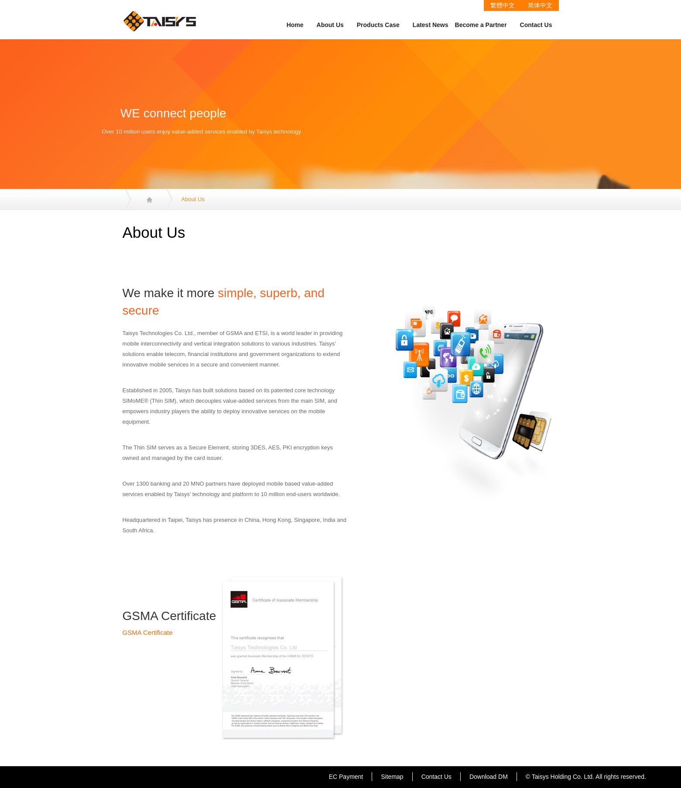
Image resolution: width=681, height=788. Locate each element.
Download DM (488, 776)
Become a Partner (481, 24)
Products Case (378, 24)
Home (295, 24)
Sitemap (392, 776)
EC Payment (346, 776)
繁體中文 (502, 5)
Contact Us (536, 24)
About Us (330, 24)
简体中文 (540, 5)
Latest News (430, 24)
